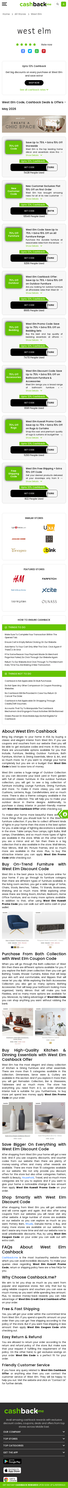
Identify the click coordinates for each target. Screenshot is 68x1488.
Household (28, 1177)
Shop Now (34, 82)
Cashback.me (10, 1257)
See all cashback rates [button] (34, 89)
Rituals (29, 1223)
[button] (44, 155)
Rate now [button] (46, 44)
